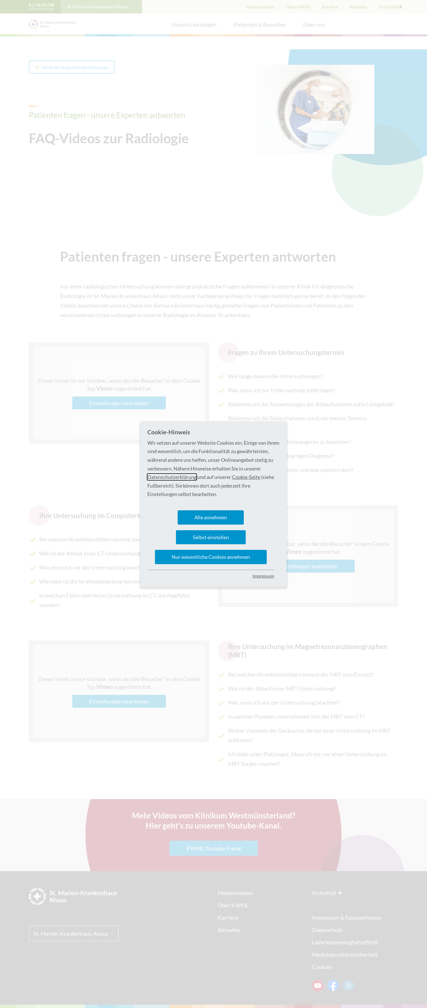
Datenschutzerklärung (171, 477)
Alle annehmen (210, 517)
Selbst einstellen (211, 537)
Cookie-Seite (246, 477)
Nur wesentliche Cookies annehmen (211, 557)
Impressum (263, 575)
